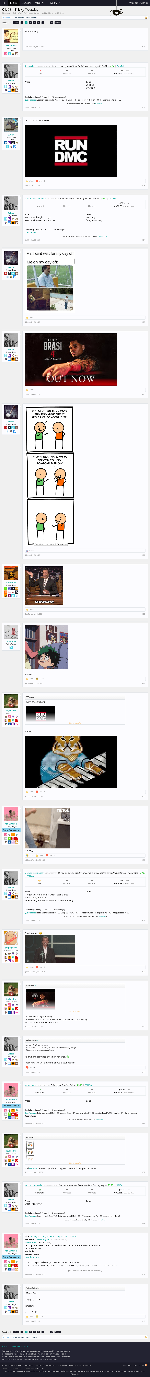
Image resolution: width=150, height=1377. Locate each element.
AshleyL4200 (11, 46)
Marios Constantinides (35, 198)
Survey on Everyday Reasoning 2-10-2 (49, 1236)
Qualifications (30, 100)
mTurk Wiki (40, 2)
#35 (143, 1072)
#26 (143, 394)
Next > (57, 22)
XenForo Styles (67, 1365)
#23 (143, 186)
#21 (143, 47)
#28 (143, 614)
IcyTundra (11, 710)
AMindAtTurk (11, 824)
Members (26, 2)
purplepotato (11, 947)
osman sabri (30, 1084)
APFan (11, 135)
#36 (143, 1124)
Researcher (30, 66)
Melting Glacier (48, 13)
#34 (143, 1026)
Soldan (11, 80)
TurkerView (99, 104)
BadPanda (11, 582)
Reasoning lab (43, 1239)
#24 (143, 240)
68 (52, 22)
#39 (143, 1274)
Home (4, 3)
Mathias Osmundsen (34, 872)
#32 (143, 920)
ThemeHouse (38, 1368)
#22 (143, 107)
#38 (143, 1223)
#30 (143, 796)
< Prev (16, 22)
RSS (146, 1365)
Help (135, 1365)
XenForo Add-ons (52, 1365)
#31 (143, 860)
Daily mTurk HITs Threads (23, 13)
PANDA (120, 66)
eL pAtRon (11, 641)
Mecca (11, 267)
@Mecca (33, 1168)
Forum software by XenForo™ (23, 1365)
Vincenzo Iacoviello (34, 1185)
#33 (143, 972)
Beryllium (127, 1365)
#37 (143, 1172)
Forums (13, 2)
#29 (143, 683)
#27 (143, 555)
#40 (143, 1321)
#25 (143, 322)
